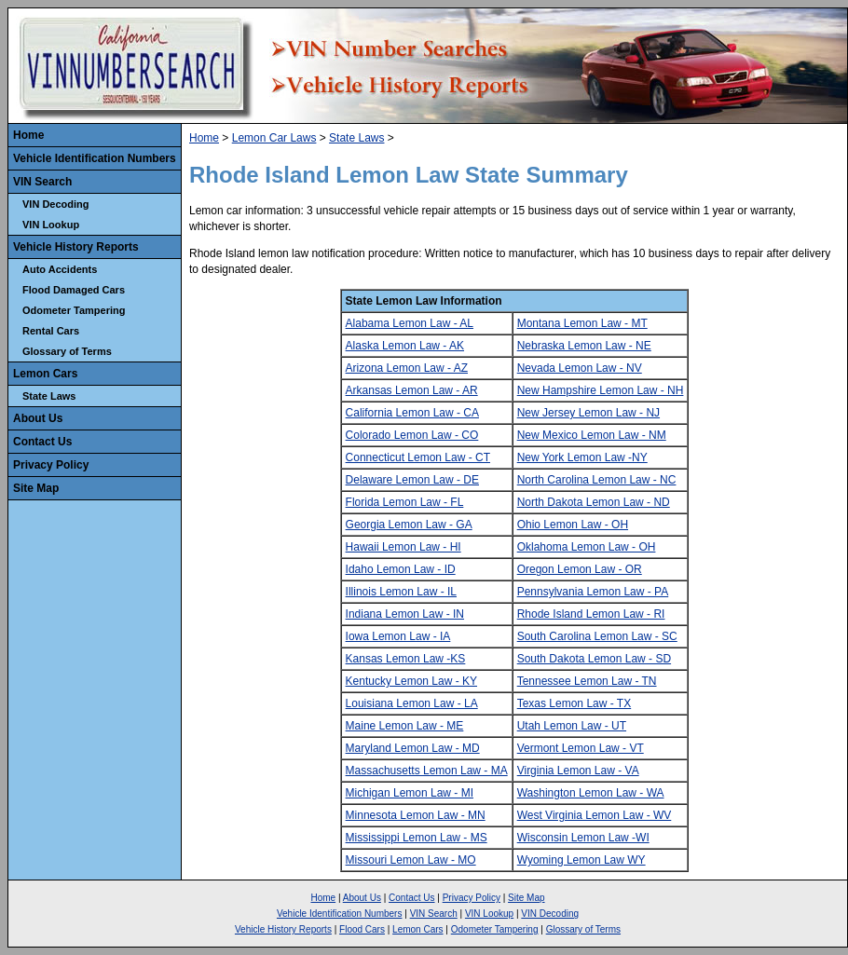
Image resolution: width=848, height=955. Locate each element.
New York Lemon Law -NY (582, 457)
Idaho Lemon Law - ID (401, 569)
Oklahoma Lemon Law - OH (586, 546)
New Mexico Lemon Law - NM (591, 435)
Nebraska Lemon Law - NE (584, 345)
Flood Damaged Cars (73, 289)
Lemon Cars (45, 373)
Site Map (36, 488)
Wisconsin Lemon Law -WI (583, 837)
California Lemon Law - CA (412, 412)
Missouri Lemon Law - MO (411, 859)
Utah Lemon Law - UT (571, 725)
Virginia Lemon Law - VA (578, 770)
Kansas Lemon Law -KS (406, 658)
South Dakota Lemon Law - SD (594, 658)
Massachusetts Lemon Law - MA (427, 770)
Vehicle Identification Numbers (94, 158)
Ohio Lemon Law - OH (572, 524)
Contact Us (42, 441)
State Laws (48, 396)
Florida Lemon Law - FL (405, 502)
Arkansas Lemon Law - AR (412, 390)
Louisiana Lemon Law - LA (412, 703)
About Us (37, 418)
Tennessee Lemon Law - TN (587, 681)
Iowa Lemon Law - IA (398, 636)
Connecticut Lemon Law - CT (418, 457)
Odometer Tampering (73, 310)
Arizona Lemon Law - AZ (407, 368)
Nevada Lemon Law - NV (579, 368)
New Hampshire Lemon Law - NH (600, 390)
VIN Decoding (55, 204)
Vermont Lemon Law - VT (580, 748)
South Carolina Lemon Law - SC (597, 636)
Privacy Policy (51, 464)
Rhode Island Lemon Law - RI (591, 614)
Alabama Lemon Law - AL (409, 323)
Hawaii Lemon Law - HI (403, 546)
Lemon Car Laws (274, 137)
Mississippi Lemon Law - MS (416, 837)
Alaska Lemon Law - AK (405, 345)
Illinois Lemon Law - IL (401, 591)
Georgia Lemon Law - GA (409, 524)
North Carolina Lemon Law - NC (597, 479)
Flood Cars (362, 929)
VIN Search (42, 181)
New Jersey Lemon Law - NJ (588, 412)
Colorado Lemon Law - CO (412, 435)
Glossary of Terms (67, 351)
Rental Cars (50, 330)
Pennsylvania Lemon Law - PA (593, 591)
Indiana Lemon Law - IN (405, 614)
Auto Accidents (59, 269)
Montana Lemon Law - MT (582, 323)
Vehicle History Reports (76, 246)
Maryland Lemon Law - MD (413, 748)
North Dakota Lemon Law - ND (593, 502)
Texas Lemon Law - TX (574, 703)
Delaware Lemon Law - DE (412, 479)
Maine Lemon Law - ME (405, 725)
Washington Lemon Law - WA (590, 792)
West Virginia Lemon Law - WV (594, 815)
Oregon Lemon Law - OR (579, 569)
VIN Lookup (50, 224)
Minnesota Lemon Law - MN (416, 815)
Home (28, 135)
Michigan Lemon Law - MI (409, 792)
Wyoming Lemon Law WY (581, 859)
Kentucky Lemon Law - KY (411, 681)
